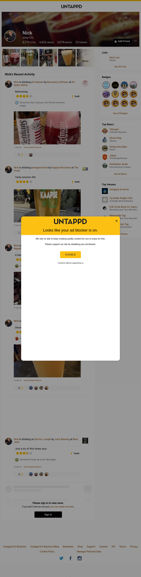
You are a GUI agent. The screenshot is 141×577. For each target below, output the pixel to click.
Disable (70, 254)
